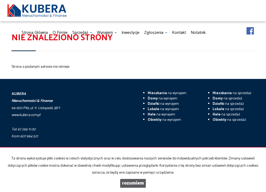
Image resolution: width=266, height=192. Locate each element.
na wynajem (167, 93)
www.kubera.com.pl (25, 115)
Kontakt (179, 32)
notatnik (198, 32)
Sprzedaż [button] (82, 32)
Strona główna (35, 32)
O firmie (60, 32)
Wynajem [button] (107, 32)
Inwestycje (130, 32)
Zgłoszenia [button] (155, 32)
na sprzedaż (232, 93)
